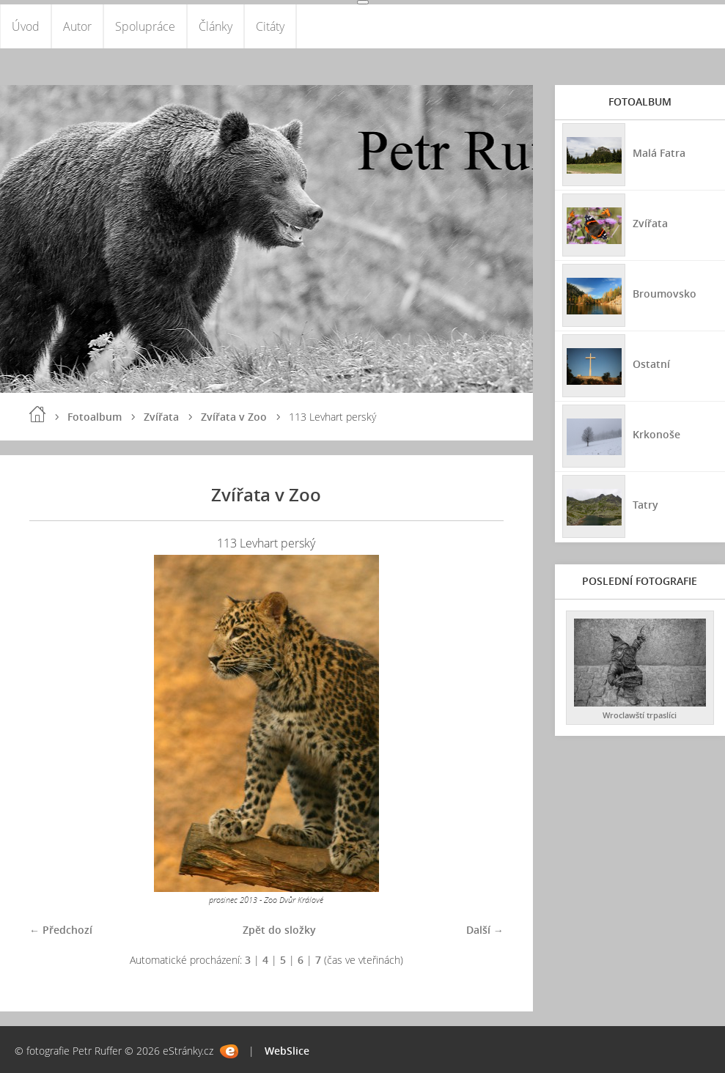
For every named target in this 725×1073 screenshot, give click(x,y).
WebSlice (287, 1051)
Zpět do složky (279, 930)
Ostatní (651, 364)
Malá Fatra (659, 153)
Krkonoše (656, 434)
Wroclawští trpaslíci (640, 714)
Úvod (26, 26)
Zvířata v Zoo (234, 417)
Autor (77, 26)
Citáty (270, 26)
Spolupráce (145, 26)
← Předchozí (60, 930)
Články (215, 26)
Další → (485, 930)
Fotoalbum (94, 417)
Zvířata (161, 417)
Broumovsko (664, 293)
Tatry (645, 505)
